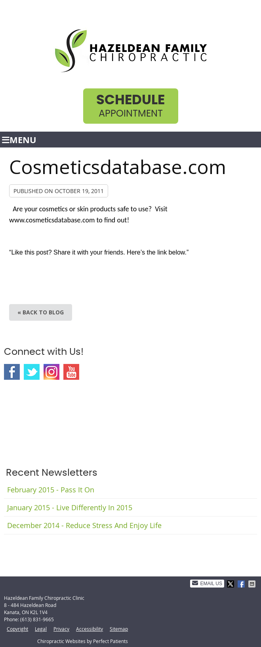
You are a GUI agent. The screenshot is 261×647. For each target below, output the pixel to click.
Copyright (17, 629)
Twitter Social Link (32, 372)
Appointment (130, 106)
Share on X (231, 584)
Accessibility (89, 629)
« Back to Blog (40, 312)
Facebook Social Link (12, 372)
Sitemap (119, 629)
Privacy (61, 629)
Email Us (207, 583)
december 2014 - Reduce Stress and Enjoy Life (84, 525)
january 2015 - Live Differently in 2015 (69, 507)
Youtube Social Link (71, 372)
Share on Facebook (242, 584)
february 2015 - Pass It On (50, 489)
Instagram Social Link (51, 372)
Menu (19, 139)
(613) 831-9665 (37, 619)
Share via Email (252, 584)
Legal (41, 629)
